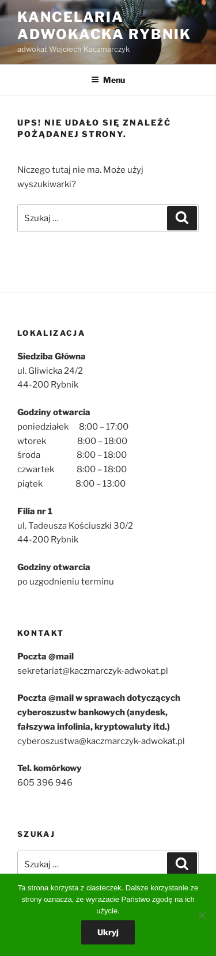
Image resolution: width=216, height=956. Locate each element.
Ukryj (108, 932)
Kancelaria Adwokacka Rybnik (104, 26)
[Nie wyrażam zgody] (201, 915)
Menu (108, 80)
